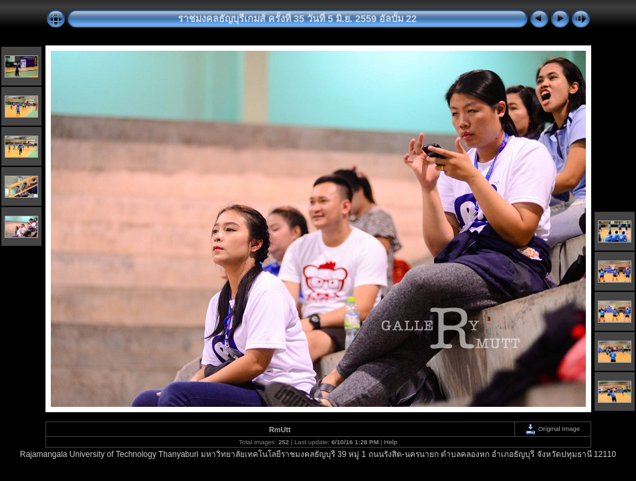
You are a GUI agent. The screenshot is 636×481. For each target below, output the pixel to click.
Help (390, 442)
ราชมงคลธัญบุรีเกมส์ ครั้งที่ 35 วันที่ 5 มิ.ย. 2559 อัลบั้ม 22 (297, 18)
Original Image (552, 428)
